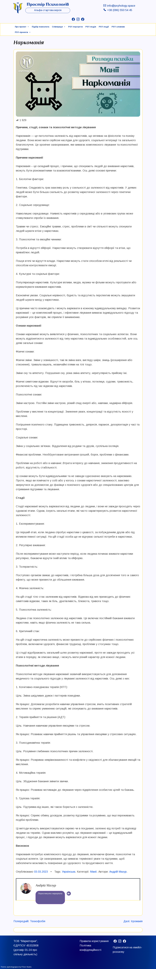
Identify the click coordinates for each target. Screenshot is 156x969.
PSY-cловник (118, 27)
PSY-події (104, 27)
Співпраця (58, 26)
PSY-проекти (23, 32)
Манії (93, 871)
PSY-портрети (75, 27)
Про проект (22, 26)
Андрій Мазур (118, 871)
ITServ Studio (26, 967)
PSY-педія (90, 27)
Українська (68, 871)
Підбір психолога (40, 27)
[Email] (69, 893)
